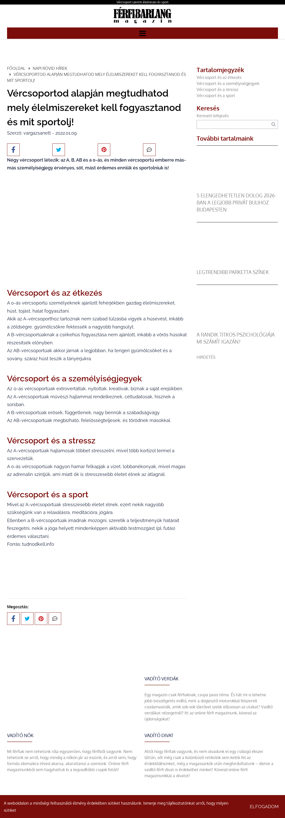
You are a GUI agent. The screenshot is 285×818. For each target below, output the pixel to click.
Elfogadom (264, 806)
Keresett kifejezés (213, 115)
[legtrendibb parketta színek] (237, 265)
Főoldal (16, 68)
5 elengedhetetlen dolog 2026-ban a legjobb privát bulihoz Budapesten (236, 203)
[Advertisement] (237, 391)
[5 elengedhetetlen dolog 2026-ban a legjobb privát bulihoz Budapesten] (237, 189)
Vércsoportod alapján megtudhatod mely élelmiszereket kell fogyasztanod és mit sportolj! (96, 77)
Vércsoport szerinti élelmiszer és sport (142, 2)
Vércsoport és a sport (216, 95)
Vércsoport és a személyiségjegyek (228, 83)
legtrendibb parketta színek (233, 272)
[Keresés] (273, 124)
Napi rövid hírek (50, 68)
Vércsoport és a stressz (217, 89)
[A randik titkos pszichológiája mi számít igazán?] (237, 328)
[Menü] (142, 33)
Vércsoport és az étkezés (219, 77)
